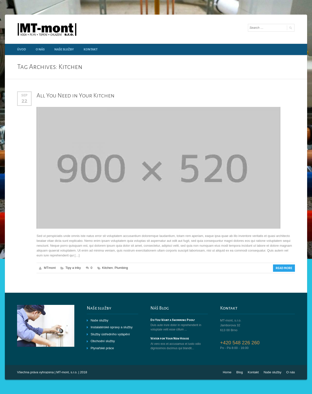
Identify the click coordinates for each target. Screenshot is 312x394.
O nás (40, 49)
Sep (24, 95)
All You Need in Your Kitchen (74, 95)
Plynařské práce (102, 347)
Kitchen (107, 268)
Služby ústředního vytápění (110, 334)
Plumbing (120, 268)
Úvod (21, 49)
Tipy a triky (72, 268)
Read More (284, 267)
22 (24, 101)
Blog (240, 372)
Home (228, 372)
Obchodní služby (102, 340)
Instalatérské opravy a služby (111, 327)
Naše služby (64, 49)
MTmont (50, 268)
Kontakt (91, 49)
